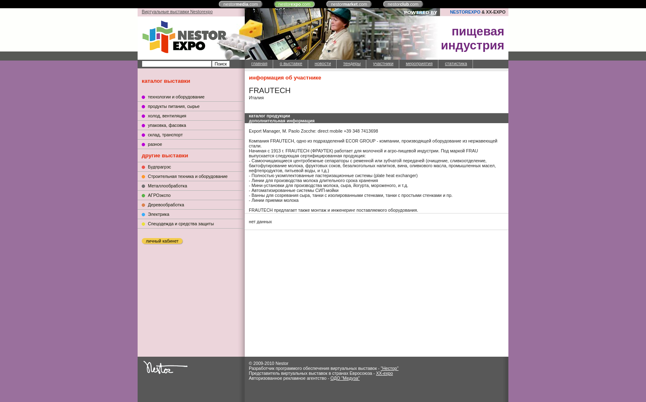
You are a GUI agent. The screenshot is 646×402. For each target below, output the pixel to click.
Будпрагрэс (159, 166)
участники (383, 63)
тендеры (351, 63)
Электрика (158, 214)
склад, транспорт (165, 134)
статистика (456, 63)
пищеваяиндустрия (472, 38)
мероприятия (419, 63)
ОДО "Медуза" (345, 378)
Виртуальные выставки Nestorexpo (177, 11)
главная (259, 63)
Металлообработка (167, 185)
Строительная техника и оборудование (187, 176)
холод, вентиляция (167, 115)
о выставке (291, 63)
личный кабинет (162, 240)
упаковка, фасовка (167, 125)
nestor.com (240, 4)
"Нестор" (389, 368)
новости (323, 63)
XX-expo (384, 373)
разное (155, 144)
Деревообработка (166, 204)
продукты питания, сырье (174, 106)
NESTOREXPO (465, 11)
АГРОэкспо (159, 195)
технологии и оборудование (176, 96)
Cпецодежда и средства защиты (181, 223)
